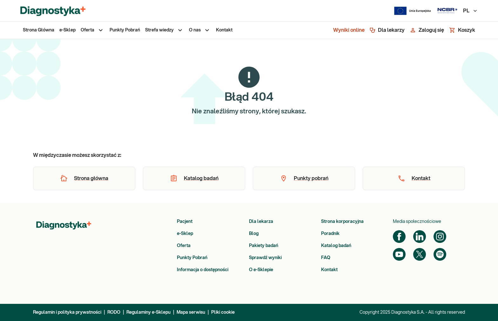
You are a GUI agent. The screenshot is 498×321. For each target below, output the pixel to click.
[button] (84, 178)
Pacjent (184, 221)
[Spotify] (440, 254)
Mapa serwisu (191, 312)
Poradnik (330, 233)
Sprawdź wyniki (265, 258)
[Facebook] (399, 236)
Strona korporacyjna (342, 221)
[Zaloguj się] (427, 30)
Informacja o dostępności (202, 270)
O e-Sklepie (261, 270)
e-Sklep (185, 233)
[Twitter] (419, 254)
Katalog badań (336, 246)
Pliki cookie (223, 312)
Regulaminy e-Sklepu (148, 312)
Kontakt (329, 270)
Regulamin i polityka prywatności (67, 312)
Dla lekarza (261, 221)
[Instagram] (440, 236)
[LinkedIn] (419, 236)
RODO (113, 312)
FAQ (325, 258)
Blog (254, 233)
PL (470, 11)
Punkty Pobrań (192, 258)
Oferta (184, 246)
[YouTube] (399, 254)
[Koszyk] (462, 30)
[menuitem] (38, 30)
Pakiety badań (263, 246)
